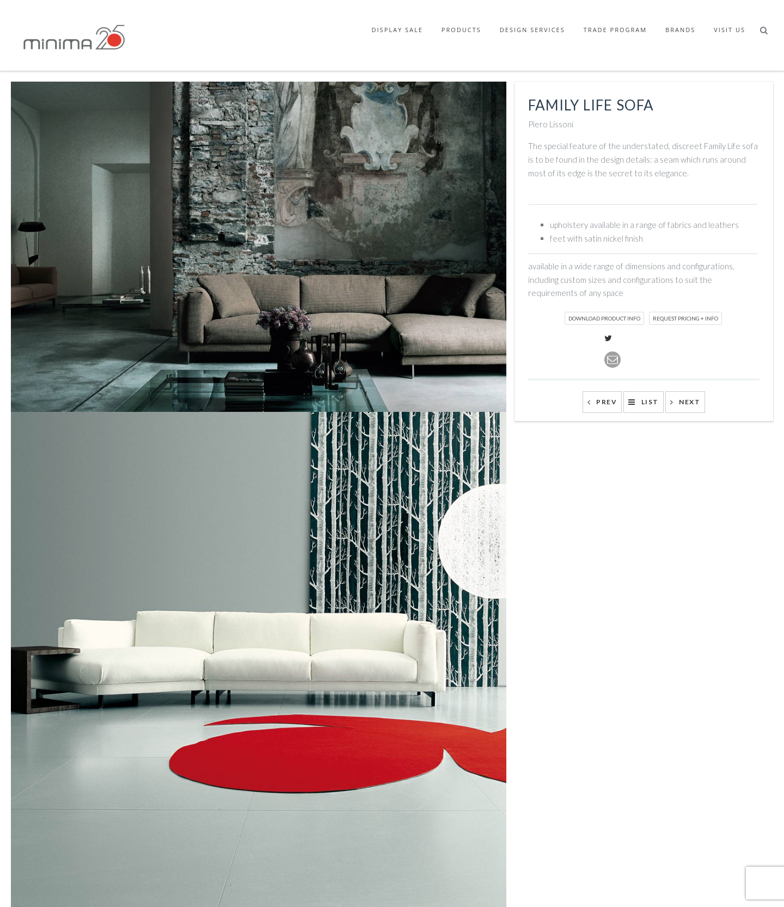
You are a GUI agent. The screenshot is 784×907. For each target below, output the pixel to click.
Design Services (532, 30)
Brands (680, 30)
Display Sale (397, 30)
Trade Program (615, 30)
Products (461, 30)
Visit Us (729, 30)
